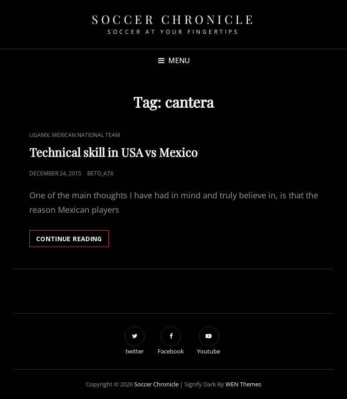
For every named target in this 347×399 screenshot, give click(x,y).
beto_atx (100, 173)
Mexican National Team (86, 135)
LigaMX (39, 135)
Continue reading (72, 240)
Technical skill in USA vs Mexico (113, 152)
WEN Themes (243, 384)
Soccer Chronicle (173, 19)
